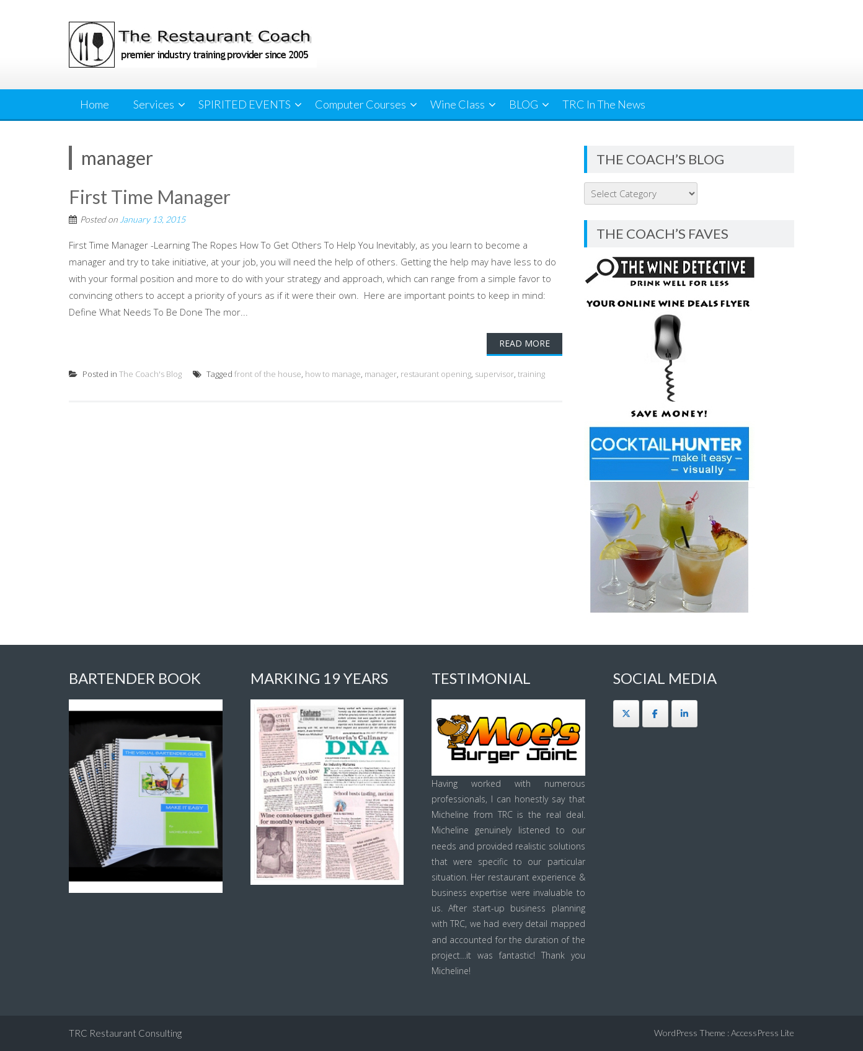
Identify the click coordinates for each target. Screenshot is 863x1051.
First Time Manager (150, 196)
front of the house (267, 373)
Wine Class (457, 104)
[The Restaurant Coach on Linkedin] (684, 713)
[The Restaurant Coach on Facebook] (655, 713)
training (531, 373)
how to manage (333, 373)
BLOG (523, 104)
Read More (524, 343)
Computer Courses (360, 104)
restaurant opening (436, 373)
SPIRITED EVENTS (244, 104)
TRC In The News (603, 104)
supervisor (494, 373)
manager (381, 373)
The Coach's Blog (150, 373)
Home (94, 104)
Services (153, 104)
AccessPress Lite (762, 1032)
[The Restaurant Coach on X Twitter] (626, 713)
